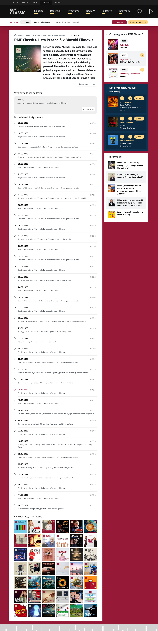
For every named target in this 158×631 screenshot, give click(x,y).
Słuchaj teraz (118, 22)
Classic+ (38, 11)
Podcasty (107, 11)
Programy (73, 11)
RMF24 (35, 2)
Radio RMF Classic (22, 35)
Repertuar (55, 11)
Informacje (125, 11)
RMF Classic (46, 2)
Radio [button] (89, 11)
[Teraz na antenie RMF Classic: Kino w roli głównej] (42, 21)
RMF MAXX (58, 2)
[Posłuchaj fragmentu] (142, 55)
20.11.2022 (77, 35)
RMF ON (25, 2)
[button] (140, 11)
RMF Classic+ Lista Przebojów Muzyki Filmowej (56, 35)
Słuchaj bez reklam (137, 22)
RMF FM (15, 2)
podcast (87, 84)
